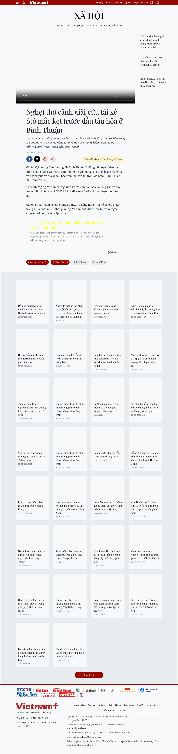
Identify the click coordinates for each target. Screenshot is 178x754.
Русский (144, 2)
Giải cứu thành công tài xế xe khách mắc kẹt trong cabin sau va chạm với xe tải (152, 42)
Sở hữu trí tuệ (78, 704)
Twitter (37, 159)
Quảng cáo (109, 709)
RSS (110, 704)
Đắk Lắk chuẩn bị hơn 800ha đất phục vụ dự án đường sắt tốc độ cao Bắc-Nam (70, 507)
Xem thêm (89, 675)
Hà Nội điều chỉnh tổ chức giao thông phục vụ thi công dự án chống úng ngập (70, 409)
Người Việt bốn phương (112, 25)
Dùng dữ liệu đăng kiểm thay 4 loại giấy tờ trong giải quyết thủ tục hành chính (31, 605)
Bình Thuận (80, 261)
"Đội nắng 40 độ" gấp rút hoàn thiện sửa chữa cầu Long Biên (69, 358)
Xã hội (89, 15)
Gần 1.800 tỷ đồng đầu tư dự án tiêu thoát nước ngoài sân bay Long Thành (31, 556)
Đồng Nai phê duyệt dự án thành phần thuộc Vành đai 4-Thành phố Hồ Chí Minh (145, 458)
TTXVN (140, 704)
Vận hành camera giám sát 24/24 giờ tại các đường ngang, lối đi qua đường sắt (145, 360)
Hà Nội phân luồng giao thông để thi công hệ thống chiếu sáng (106, 407)
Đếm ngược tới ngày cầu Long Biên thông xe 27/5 (106, 454)
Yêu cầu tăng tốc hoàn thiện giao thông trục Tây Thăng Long (32, 456)
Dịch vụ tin (151, 704)
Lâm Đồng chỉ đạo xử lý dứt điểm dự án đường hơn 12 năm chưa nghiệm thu (145, 309)
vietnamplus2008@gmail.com (87, 736)
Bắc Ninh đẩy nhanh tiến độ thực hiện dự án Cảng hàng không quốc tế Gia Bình (31, 654)
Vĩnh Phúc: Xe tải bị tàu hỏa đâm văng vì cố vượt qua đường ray (153, 82)
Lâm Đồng (99, 261)
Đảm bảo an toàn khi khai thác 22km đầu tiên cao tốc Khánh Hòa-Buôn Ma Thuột (107, 360)
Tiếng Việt (99, 2)
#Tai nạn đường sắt (37, 261)
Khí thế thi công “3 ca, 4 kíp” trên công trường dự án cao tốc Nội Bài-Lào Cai (144, 605)
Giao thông (92, 25)
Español (128, 2)
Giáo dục (58, 25)
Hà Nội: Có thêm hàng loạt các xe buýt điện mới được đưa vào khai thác (70, 653)
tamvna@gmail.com (76, 728)
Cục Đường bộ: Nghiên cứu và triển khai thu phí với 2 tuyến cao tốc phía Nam (144, 507)
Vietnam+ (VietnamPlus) (39, 2)
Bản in (45, 159)
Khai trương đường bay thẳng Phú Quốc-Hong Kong (30, 505)
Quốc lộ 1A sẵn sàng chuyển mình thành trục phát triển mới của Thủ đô (145, 554)
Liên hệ (121, 709)
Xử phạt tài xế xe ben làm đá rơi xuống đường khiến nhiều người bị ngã (145, 407)
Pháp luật (78, 25)
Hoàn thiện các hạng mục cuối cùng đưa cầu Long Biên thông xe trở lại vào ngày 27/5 (107, 605)
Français (118, 2)
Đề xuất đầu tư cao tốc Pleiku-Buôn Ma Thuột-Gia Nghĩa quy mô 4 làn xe (32, 309)
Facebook (29, 159)
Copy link (53, 159)
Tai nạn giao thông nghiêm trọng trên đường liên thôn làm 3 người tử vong (32, 409)
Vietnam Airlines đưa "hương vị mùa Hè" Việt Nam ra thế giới (105, 309)
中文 (136, 2)
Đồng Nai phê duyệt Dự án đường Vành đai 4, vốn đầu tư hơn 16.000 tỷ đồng (107, 505)
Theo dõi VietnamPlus (95, 159)
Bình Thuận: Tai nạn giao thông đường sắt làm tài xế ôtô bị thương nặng (66, 225)
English (109, 2)
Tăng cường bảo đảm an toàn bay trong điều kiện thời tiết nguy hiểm (69, 554)
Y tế (68, 25)
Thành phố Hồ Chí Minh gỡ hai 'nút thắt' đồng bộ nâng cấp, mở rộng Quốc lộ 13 (106, 556)
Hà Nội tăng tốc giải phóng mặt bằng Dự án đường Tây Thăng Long (68, 603)
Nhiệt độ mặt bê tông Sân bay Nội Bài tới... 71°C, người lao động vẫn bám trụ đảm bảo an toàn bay (69, 311)
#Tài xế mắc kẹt (60, 261)
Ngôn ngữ (129, 704)
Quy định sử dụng (97, 704)
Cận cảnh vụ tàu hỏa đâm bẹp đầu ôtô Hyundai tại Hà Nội (151, 61)
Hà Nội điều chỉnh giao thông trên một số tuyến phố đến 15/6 (31, 358)
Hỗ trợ (118, 704)
